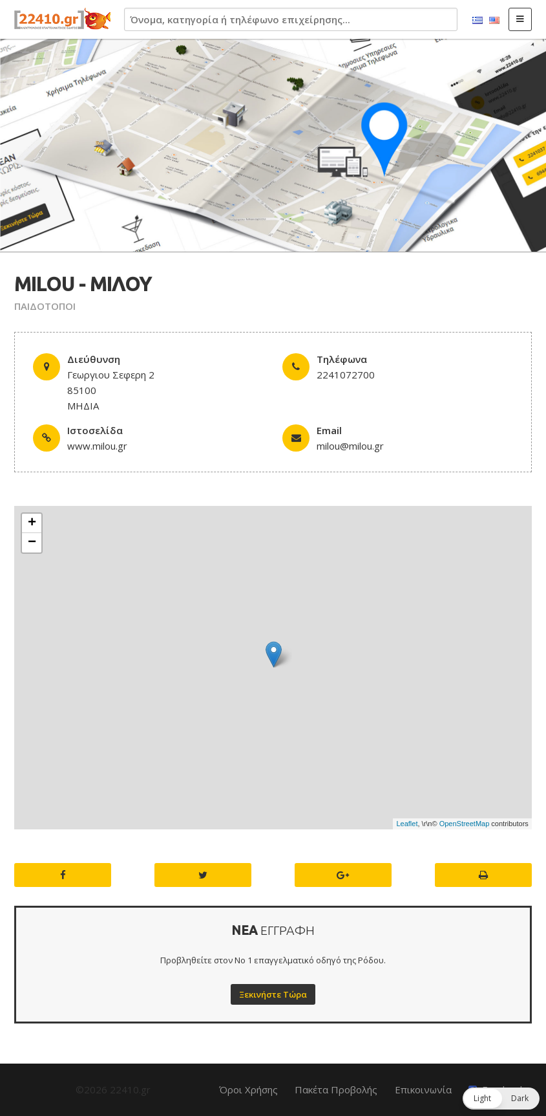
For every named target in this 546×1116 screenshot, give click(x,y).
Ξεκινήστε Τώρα (273, 994)
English (494, 21)
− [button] (32, 543)
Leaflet (406, 823)
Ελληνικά (477, 21)
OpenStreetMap (464, 823)
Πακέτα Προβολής (336, 1089)
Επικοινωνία (423, 1089)
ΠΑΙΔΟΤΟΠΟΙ (45, 306)
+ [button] (32, 523)
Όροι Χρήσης (248, 1089)
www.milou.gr (97, 445)
